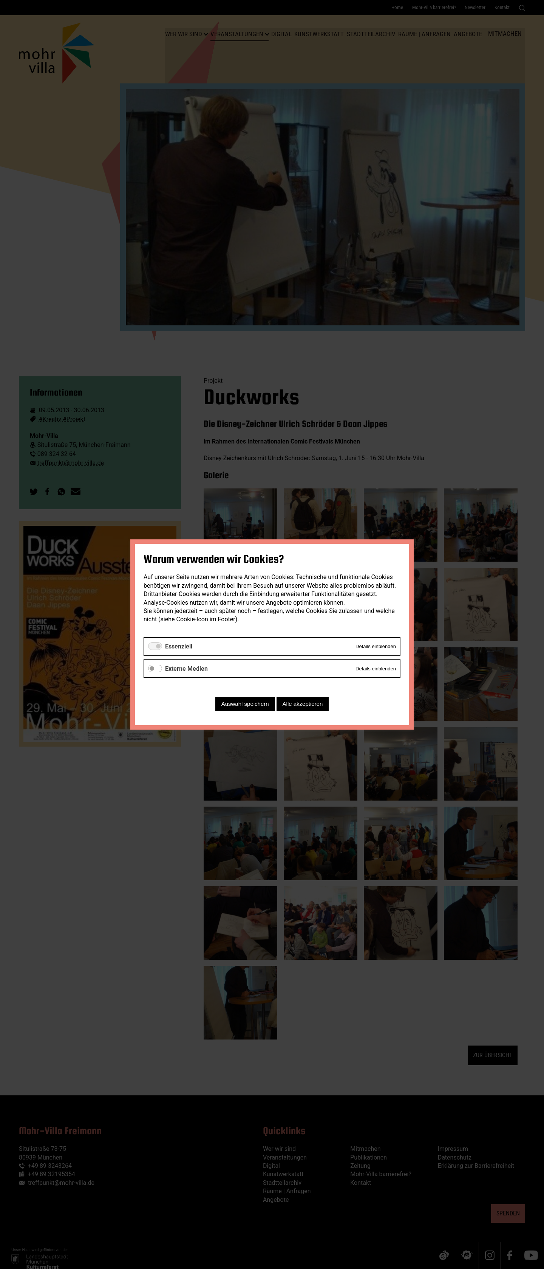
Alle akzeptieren (303, 704)
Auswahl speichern (245, 704)
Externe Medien (186, 668)
